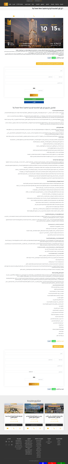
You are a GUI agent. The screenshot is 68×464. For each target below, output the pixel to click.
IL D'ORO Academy (20, 4)
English (11, 4)
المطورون (42, 4)
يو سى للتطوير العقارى (28, 440)
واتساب (34, 99)
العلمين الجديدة (38, 442)
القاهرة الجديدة (38, 444)
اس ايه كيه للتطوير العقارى (29, 448)
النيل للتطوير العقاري (28, 454)
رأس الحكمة (39, 455)
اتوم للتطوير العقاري (28, 444)
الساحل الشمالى (38, 446)
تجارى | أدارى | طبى (49, 442)
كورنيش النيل (39, 457)
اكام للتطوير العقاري (28, 442)
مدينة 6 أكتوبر (38, 448)
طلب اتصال (7, 4)
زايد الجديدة (38, 454)
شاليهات (48, 443)
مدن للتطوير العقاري (28, 451)
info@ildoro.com (29, 1)
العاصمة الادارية (38, 440)
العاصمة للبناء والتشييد (28, 446)
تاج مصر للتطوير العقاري (28, 443)
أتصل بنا (49, 58)
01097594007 (38, 1)
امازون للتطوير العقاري (28, 450)
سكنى (49, 440)
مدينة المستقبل (38, 450)
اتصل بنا (14, 4)
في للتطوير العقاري (29, 452)
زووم (34, 102)
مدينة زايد (38, 447)
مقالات (33, 4)
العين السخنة (39, 443)
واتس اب (53, 58)
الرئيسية (61, 4)
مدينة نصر (38, 451)
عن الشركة (57, 4)
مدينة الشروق (38, 453)
